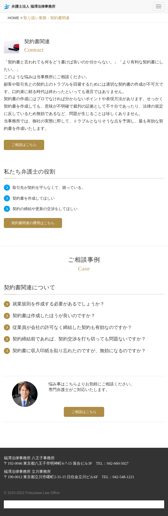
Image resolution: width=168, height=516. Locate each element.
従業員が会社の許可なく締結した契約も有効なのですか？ (72, 327)
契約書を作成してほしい (34, 198)
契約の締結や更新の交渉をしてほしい (45, 209)
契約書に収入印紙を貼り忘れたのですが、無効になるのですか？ (79, 350)
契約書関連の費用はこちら (32, 223)
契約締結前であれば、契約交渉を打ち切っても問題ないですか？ (79, 338)
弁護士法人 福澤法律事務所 (29, 6)
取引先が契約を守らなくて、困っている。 (49, 187)
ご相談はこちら (24, 145)
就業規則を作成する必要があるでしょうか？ (58, 303)
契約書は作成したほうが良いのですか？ (54, 315)
